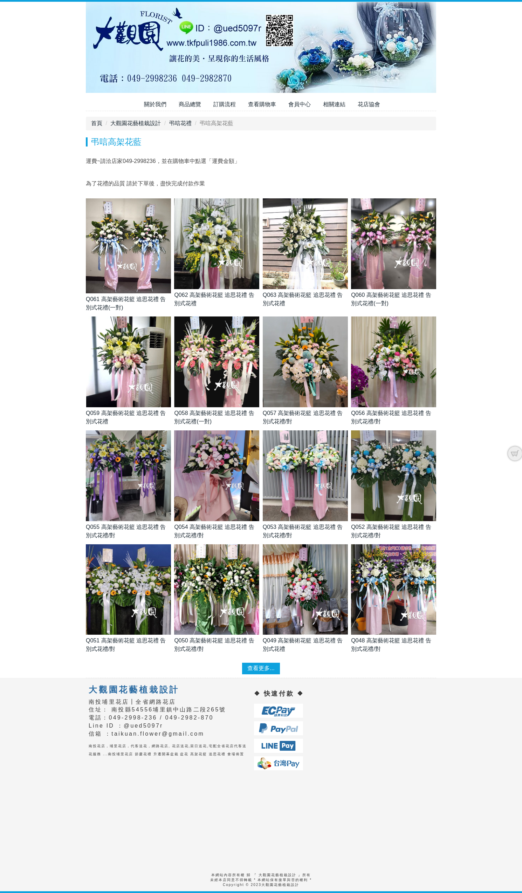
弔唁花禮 (180, 123)
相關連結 (334, 104)
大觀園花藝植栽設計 (135, 123)
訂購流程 (224, 104)
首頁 (96, 123)
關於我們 (155, 104)
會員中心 (299, 104)
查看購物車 (262, 104)
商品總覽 (190, 104)
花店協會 (369, 104)
